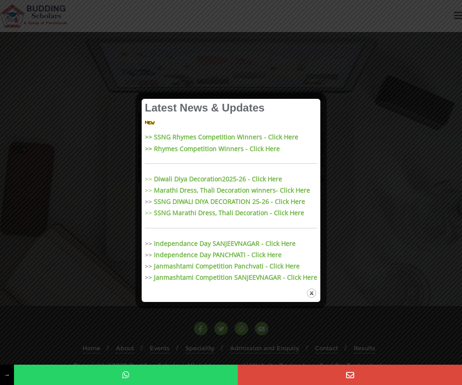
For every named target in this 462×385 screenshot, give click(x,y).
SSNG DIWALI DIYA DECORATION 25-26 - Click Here (229, 201)
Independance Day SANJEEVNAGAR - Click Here (225, 243)
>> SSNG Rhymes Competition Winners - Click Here (221, 137)
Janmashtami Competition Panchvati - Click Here (227, 266)
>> (213, 179)
